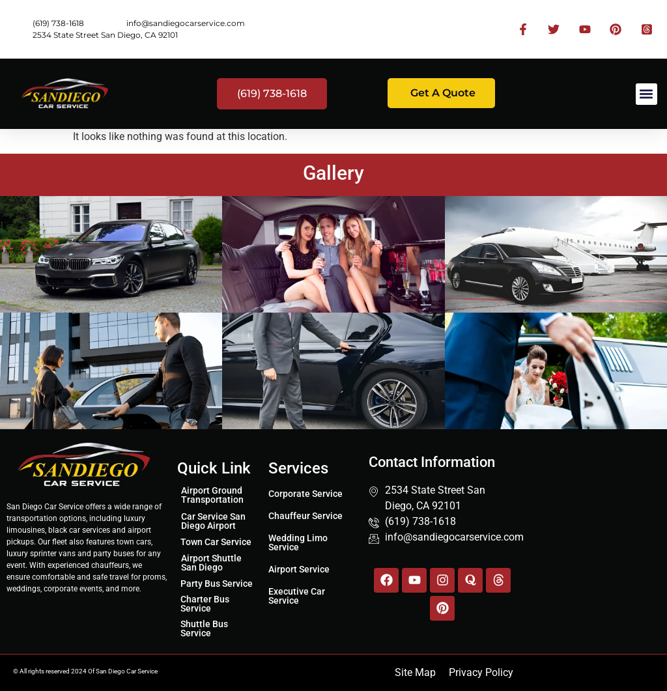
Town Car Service (215, 542)
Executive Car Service (296, 596)
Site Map (415, 672)
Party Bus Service (216, 583)
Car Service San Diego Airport (213, 521)
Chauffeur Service (305, 516)
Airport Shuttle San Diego (211, 562)
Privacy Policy (481, 672)
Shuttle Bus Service (204, 628)
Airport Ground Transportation (212, 495)
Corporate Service (305, 493)
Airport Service (299, 569)
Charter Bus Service (204, 603)
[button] (646, 94)
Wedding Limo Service (298, 542)
